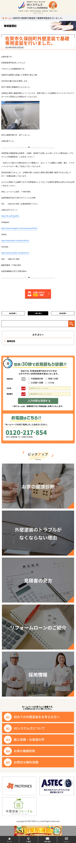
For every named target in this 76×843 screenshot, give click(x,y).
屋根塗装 (11, 341)
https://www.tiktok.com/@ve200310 (15, 241)
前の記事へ (13, 313)
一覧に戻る (38, 313)
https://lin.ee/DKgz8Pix (10, 216)
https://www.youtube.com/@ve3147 (15, 253)
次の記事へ (63, 313)
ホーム (8, 18)
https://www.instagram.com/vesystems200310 (19, 228)
